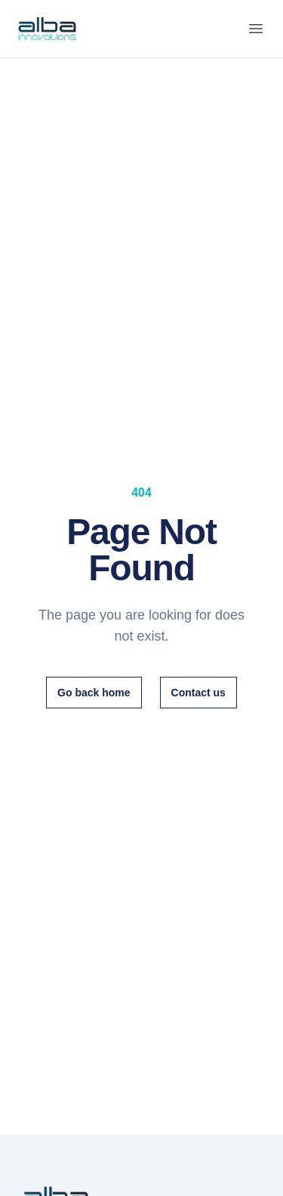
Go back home (93, 693)
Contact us (198, 693)
